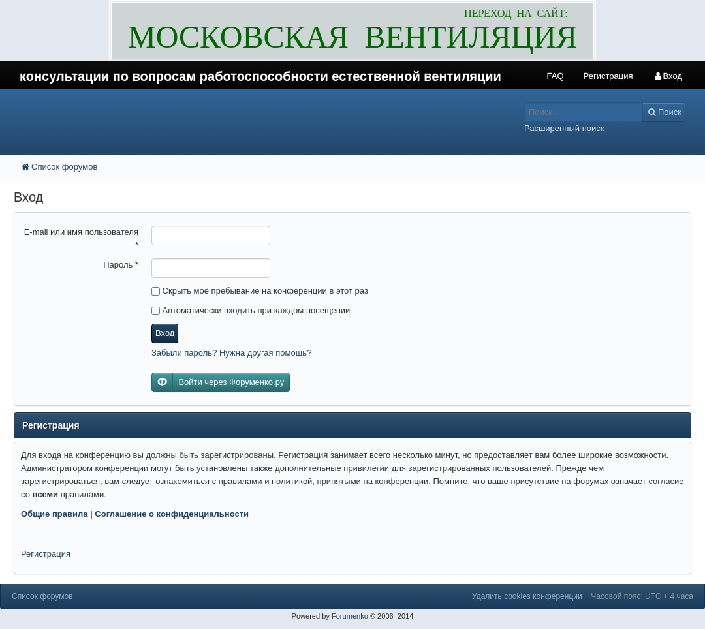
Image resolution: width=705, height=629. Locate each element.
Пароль (120, 264)
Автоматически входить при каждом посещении (250, 310)
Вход (164, 333)
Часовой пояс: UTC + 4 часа (642, 596)
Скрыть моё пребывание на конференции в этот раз (259, 291)
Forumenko (350, 616)
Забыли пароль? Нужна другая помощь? (231, 353)
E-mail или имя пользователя (81, 238)
